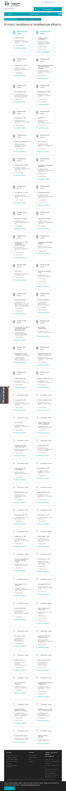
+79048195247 (19, 543)
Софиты (9, 763)
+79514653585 (19, 200)
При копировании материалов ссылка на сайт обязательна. (51, 775)
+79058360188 (19, 72)
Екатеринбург (33, 14)
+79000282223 (42, 615)
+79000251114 (42, 718)
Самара (31, 761)
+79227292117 (42, 452)
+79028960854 (19, 430)
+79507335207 (19, 255)
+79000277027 (42, 174)
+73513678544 (42, 407)
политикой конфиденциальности (30, 785)
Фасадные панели (12, 761)
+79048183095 (19, 643)
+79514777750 (19, 720)
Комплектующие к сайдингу (12, 766)
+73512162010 (19, 149)
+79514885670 (19, 226)
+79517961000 (19, 277)
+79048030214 (19, 521)
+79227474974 (42, 430)
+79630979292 (19, 616)
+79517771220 (42, 384)
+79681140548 (42, 499)
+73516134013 (19, 453)
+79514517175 (42, 49)
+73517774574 (42, 202)
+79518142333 (19, 125)
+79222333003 (19, 384)
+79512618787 (42, 362)
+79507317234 (42, 620)
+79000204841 (42, 281)
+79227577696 (19, 407)
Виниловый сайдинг (12, 759)
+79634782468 (42, 176)
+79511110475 (42, 283)
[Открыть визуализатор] (4, 395)
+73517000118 (42, 125)
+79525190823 (42, 543)
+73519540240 (19, 308)
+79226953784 (42, 475)
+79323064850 (19, 172)
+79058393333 (19, 718)
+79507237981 (42, 618)
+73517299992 (19, 45)
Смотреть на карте (20, 48)
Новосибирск (32, 757)
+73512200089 (42, 75)
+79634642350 (19, 337)
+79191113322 (42, 591)
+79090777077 (19, 99)
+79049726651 (42, 226)
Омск (30, 759)
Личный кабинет (48, 9)
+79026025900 (42, 46)
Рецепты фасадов (12, 755)
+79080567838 (42, 251)
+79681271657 (42, 569)
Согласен (10, 788)
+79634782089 (19, 311)
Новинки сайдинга (12, 757)
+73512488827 (42, 200)
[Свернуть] (8, 387)
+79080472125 (42, 694)
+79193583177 (19, 568)
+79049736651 (42, 691)
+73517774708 (42, 101)
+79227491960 (19, 667)
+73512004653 (42, 99)
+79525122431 (42, 521)
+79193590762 (19, 477)
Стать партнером (9, 8)
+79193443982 (19, 499)
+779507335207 (19, 252)
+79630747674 (42, 566)
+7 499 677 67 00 (49, 2)
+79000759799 (19, 593)
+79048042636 (42, 644)
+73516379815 (42, 278)
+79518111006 (42, 667)
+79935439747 (42, 149)
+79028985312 (19, 690)
